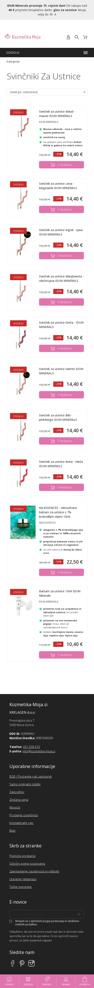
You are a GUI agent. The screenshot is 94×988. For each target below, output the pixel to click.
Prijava (66, 981)
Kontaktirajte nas (21, 823)
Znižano (47, 981)
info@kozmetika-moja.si (39, 751)
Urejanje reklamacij (22, 879)
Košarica (85, 981)
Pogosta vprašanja (22, 856)
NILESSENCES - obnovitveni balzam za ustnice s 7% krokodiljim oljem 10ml (58, 512)
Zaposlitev (16, 792)
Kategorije (13, 61)
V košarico (61, 165)
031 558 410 (31, 747)
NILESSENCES (47, 522)
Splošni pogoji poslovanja (27, 863)
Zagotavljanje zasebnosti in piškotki (34, 871)
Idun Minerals (49, 122)
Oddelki (28, 981)
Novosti (14, 807)
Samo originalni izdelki (24, 784)
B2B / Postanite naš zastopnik (30, 776)
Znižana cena (18, 799)
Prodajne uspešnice (23, 815)
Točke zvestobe (20, 887)
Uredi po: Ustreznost (24, 92)
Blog (12, 830)
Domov (9, 981)
